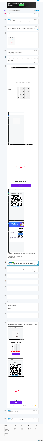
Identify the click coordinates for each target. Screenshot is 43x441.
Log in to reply (37, 10)
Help (21, 425)
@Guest (10, 13)
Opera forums (22, 428)
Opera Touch (6, 10)
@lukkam (9, 27)
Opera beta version (7, 430)
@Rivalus (12, 19)
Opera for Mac (6, 428)
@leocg (8, 269)
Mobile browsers (6, 432)
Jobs (35, 428)
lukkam (8, 13)
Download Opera (6, 425)
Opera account (15, 427)
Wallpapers (15, 428)
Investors (36, 429)
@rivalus (8, 20)
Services (15, 425)
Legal (28, 425)
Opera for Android (6, 433)
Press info (36, 427)
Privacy (28, 427)
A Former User (9, 19)
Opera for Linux (6, 429)
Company (36, 425)
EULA (28, 429)
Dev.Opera (22, 429)
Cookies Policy (29, 428)
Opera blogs (22, 427)
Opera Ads (15, 429)
